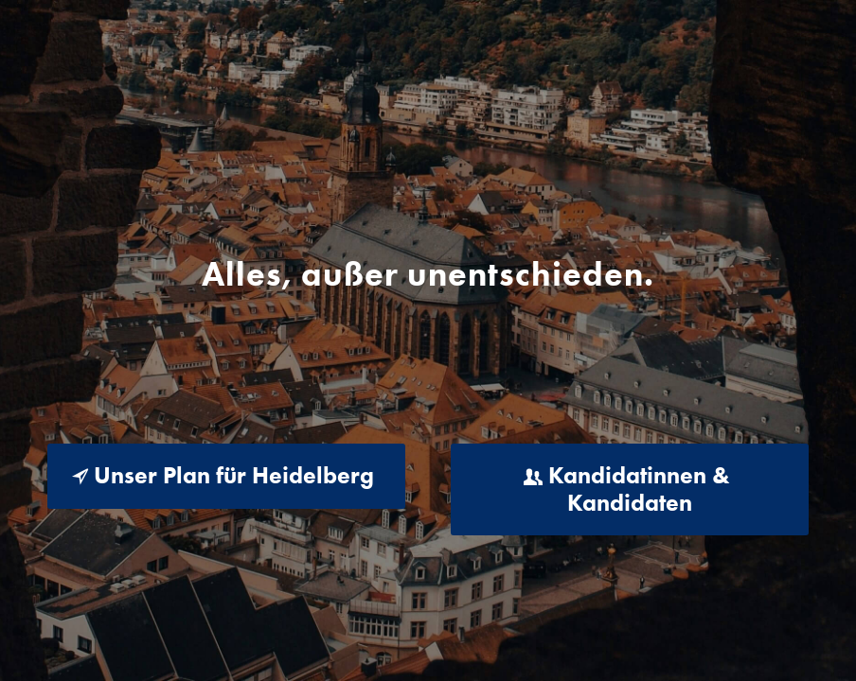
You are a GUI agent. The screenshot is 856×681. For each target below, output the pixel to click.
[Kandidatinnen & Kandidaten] (630, 489)
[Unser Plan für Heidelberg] (226, 476)
